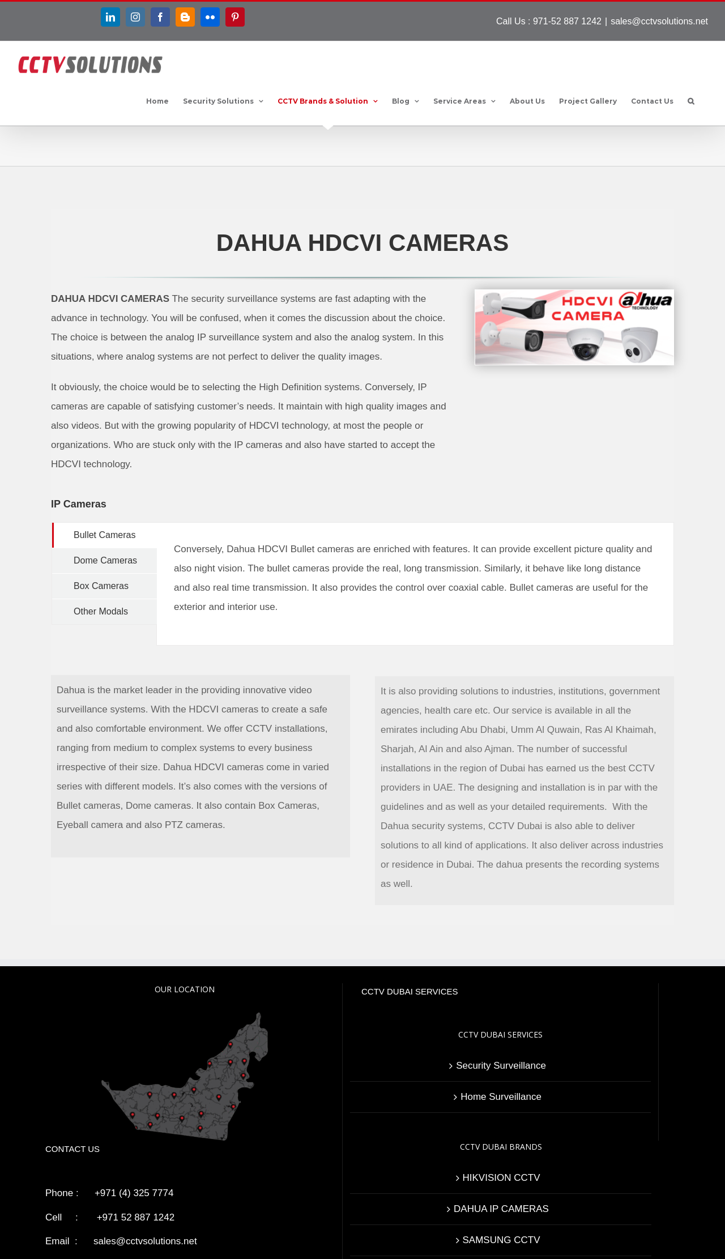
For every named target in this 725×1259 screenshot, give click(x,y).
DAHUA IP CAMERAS (501, 1208)
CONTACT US (72, 1149)
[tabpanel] (415, 584)
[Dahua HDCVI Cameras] (574, 229)
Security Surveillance (501, 1065)
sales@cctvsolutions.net (659, 21)
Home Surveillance (500, 1096)
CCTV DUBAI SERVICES (409, 991)
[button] (691, 101)
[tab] (104, 535)
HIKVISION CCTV (501, 1177)
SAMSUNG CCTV (501, 1240)
